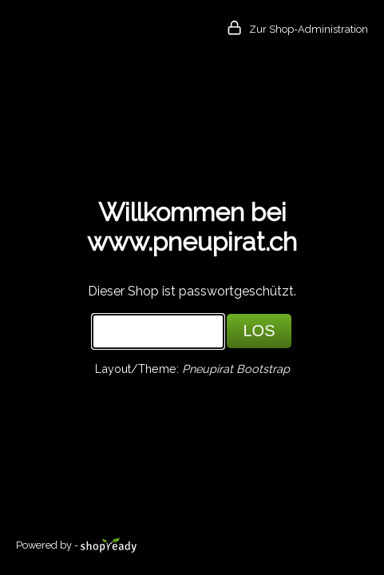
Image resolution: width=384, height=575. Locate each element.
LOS (259, 330)
